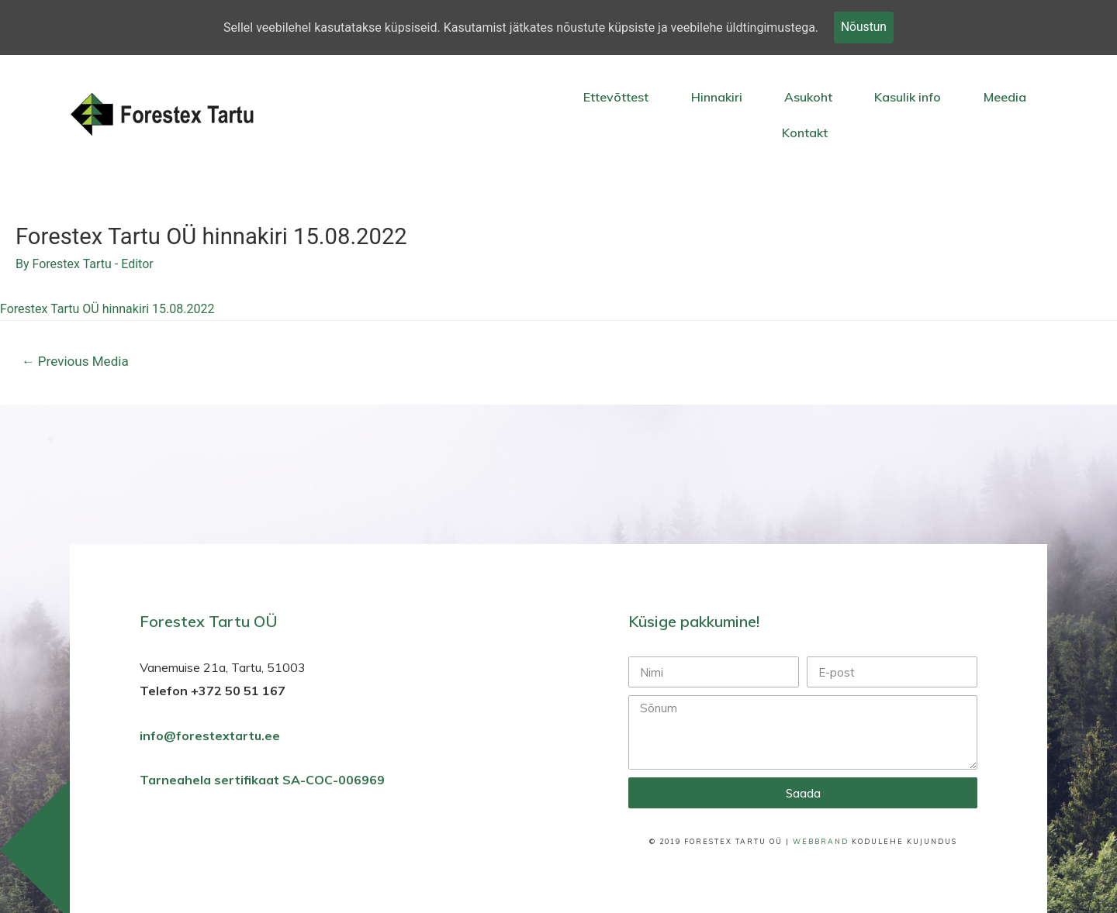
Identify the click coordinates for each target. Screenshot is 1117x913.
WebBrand (821, 842)
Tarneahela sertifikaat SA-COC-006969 (264, 781)
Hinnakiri (716, 97)
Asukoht (808, 97)
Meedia (1005, 97)
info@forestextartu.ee (210, 736)
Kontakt (805, 132)
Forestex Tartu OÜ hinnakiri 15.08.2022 (107, 309)
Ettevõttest (615, 97)
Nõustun (863, 27)
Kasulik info (907, 97)
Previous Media (75, 362)
